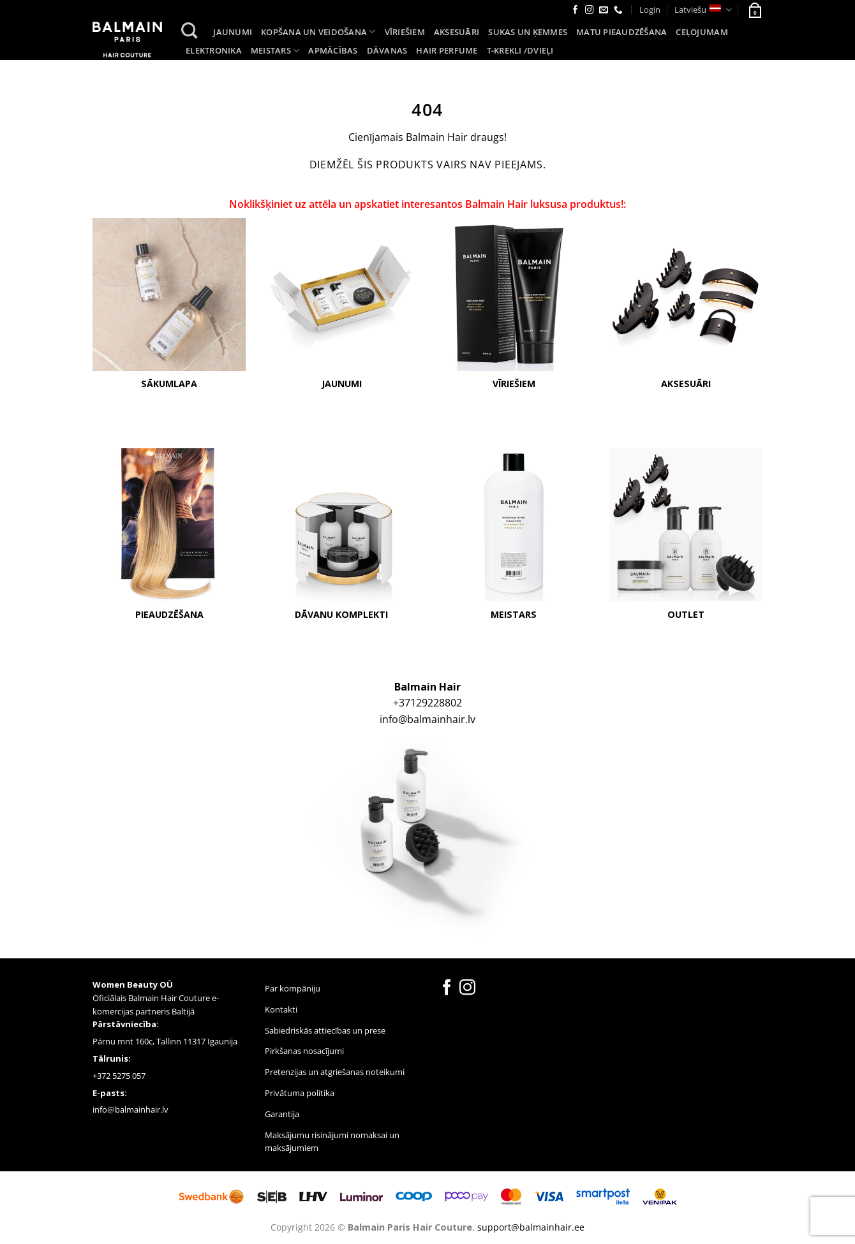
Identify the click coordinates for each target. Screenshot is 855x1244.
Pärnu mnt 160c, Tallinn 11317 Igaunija (165, 1042)
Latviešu (702, 10)
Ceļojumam (701, 32)
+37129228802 (427, 703)
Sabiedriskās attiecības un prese (325, 1030)
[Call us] (618, 10)
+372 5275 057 (119, 1075)
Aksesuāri (456, 32)
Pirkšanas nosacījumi (304, 1051)
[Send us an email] (603, 10)
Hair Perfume (446, 50)
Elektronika (214, 50)
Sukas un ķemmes (527, 32)
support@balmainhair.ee (530, 1227)
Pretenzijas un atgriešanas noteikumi (335, 1072)
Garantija (282, 1114)
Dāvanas (387, 50)
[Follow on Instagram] (589, 10)
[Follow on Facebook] (575, 10)
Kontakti (281, 1009)
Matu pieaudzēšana (621, 32)
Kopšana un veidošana (318, 32)
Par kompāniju (292, 989)
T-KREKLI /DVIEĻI (520, 50)
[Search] (189, 31)
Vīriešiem (405, 32)
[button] (754, 9)
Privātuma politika (299, 1093)
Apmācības (332, 50)
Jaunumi (232, 32)
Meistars (275, 51)
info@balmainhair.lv (427, 720)
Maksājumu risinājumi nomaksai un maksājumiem (332, 1141)
